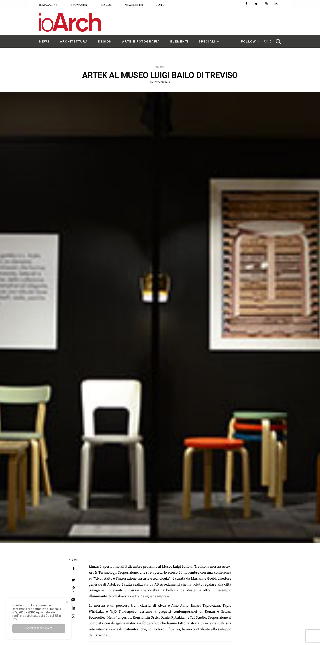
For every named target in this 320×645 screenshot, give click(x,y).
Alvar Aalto (103, 578)
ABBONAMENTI (79, 4)
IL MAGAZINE (48, 4)
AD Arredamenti (167, 584)
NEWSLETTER (135, 4)
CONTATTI (162, 4)
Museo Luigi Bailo (176, 566)
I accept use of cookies (38, 628)
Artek (226, 566)
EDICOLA (107, 4)
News (160, 67)
